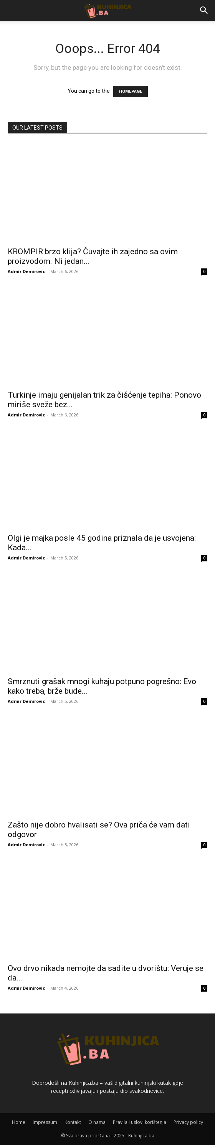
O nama (97, 1122)
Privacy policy (188, 1122)
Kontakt (72, 1122)
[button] (204, 10)
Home (18, 1122)
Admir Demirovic (26, 271)
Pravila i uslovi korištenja (139, 1122)
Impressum (45, 1122)
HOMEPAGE (130, 91)
